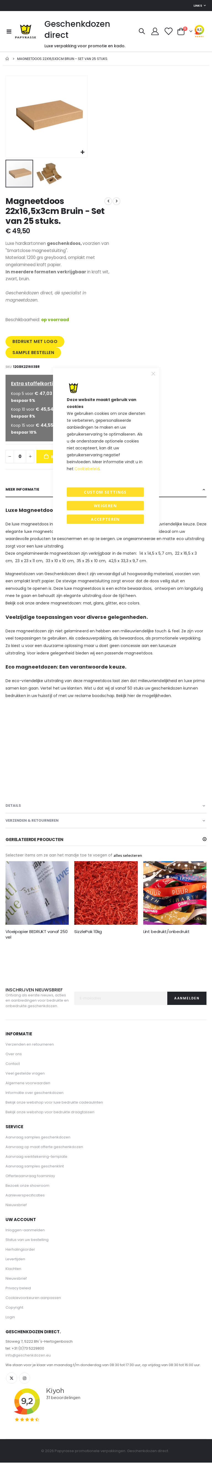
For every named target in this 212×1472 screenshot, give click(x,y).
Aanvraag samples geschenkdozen (38, 1146)
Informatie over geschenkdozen (34, 1102)
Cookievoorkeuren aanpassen (33, 1307)
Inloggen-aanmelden (25, 1239)
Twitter (11, 1387)
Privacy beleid (18, 1297)
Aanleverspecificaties (25, 1204)
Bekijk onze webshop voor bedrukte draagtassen (50, 1121)
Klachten (13, 1278)
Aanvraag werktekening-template (36, 1166)
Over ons (14, 1063)
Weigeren (105, 505)
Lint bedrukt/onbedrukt (166, 941)
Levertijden (15, 1268)
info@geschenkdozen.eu (28, 1364)
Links (198, 5)
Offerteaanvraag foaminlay (30, 1185)
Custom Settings (105, 492)
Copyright (14, 1316)
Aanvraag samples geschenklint (35, 1175)
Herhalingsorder (20, 1258)
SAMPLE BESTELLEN (33, 357)
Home (7, 58)
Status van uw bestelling (27, 1249)
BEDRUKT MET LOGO (35, 346)
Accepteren (105, 519)
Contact (13, 1073)
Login (10, 1326)
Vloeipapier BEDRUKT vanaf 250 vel (37, 943)
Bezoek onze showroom (27, 1195)
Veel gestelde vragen (25, 1082)
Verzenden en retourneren (30, 1053)
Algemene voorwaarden (28, 1092)
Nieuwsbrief (16, 1214)
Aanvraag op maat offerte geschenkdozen (44, 1156)
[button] (82, 152)
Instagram (24, 1387)
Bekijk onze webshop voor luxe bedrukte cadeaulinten (54, 1111)
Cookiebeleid (87, 469)
